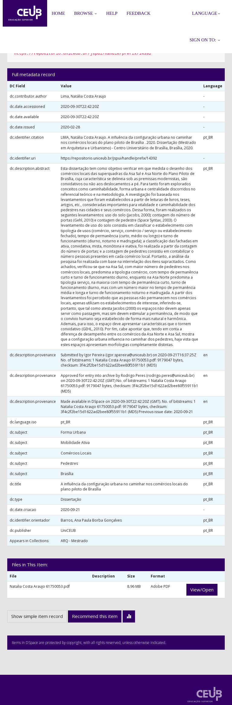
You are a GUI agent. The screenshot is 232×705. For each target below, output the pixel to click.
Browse (85, 13)
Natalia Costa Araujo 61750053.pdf (40, 586)
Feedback (138, 13)
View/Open (202, 590)
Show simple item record (37, 616)
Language (206, 13)
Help (112, 13)
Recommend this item (95, 616)
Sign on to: (204, 39)
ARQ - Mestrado (74, 540)
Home (58, 13)
